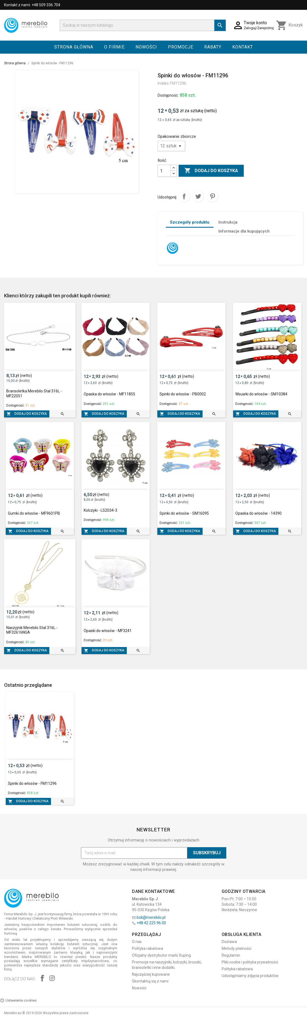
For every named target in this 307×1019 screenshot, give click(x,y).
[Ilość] (164, 171)
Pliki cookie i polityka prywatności (250, 962)
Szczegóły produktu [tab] (189, 222)
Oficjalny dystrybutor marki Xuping (161, 955)
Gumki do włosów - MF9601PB (34, 513)
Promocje (180, 47)
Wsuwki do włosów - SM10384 (261, 394)
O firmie (114, 47)
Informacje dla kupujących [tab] (244, 231)
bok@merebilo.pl (151, 917)
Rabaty (212, 47)
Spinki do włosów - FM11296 (32, 783)
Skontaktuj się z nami (150, 981)
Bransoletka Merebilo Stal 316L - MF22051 (34, 393)
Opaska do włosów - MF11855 (109, 394)
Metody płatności (236, 948)
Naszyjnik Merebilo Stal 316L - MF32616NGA (32, 630)
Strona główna (73, 47)
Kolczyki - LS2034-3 (100, 510)
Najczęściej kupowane (151, 974)
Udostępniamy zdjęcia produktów (250, 976)
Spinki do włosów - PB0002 (182, 394)
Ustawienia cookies (18, 1000)
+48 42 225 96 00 (151, 923)
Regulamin (231, 955)
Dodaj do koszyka (211, 170)
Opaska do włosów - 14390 (258, 513)
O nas (137, 941)
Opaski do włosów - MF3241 (108, 631)
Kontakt (242, 47)
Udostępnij (184, 196)
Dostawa (229, 941)
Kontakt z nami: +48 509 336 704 (32, 5)
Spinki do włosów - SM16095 (184, 513)
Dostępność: (168, 95)
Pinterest (212, 196)
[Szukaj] (143, 25)
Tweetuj (198, 196)
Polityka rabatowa (147, 948)
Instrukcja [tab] (227, 222)
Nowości (146, 47)
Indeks (163, 83)
